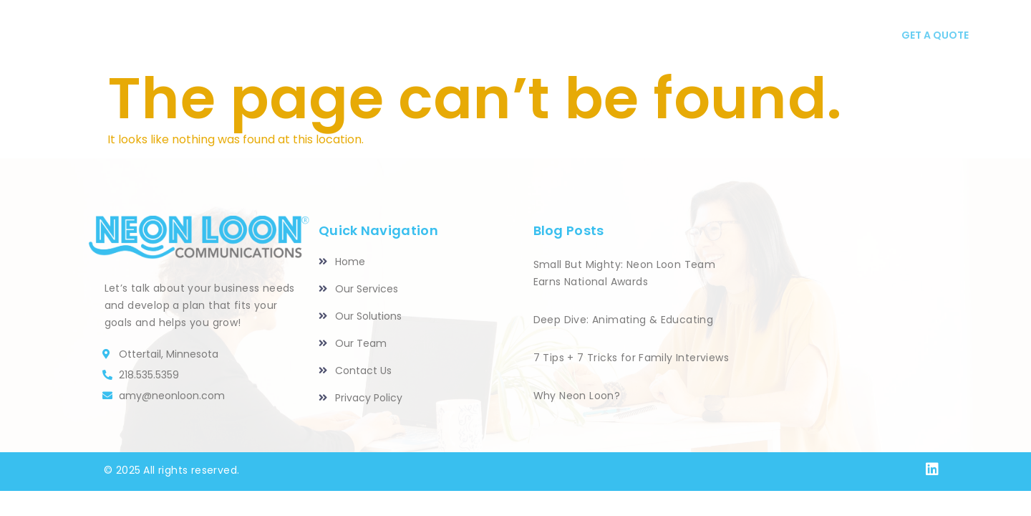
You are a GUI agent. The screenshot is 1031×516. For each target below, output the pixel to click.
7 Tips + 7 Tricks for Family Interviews (631, 357)
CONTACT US (787, 35)
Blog (706, 35)
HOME (324, 35)
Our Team (634, 35)
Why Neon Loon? (577, 395)
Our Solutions (529, 35)
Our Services (410, 35)
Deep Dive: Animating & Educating (623, 319)
